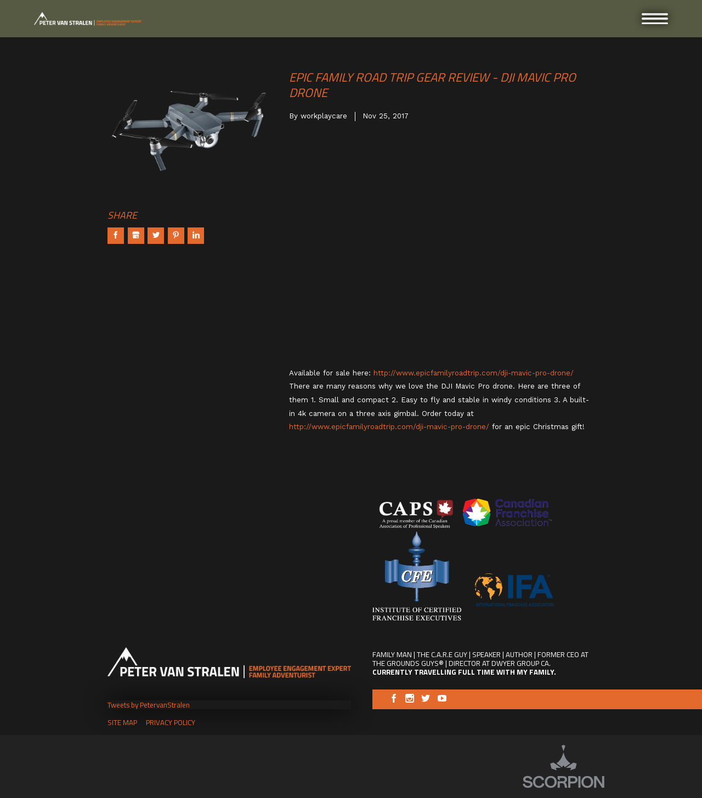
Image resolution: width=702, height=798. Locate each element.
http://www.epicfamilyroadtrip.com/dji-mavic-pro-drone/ (473, 373)
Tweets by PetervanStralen (148, 704)
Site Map (122, 722)
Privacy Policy (170, 722)
